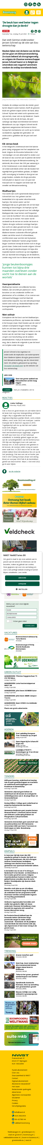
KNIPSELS (9, 851)
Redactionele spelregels (21, 1089)
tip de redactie (14, 471)
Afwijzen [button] (22, 584)
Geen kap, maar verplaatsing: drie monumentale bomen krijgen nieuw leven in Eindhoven (27, 966)
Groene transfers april (24, 955)
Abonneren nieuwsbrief (21, 1084)
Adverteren (16, 1092)
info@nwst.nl (20, 1112)
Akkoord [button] (22, 578)
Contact (15, 1078)
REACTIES (7, 397)
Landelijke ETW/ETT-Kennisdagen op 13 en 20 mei (27, 751)
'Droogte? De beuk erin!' (13, 365)
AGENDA (9, 729)
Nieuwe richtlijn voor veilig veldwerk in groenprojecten (26, 993)
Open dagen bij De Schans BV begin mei (27, 742)
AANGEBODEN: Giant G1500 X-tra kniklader (20, 703)
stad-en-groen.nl (14, 1134)
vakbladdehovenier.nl (12, 1137)
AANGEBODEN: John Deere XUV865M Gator (20, 690)
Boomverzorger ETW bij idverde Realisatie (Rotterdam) (25, 647)
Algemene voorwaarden (21, 1095)
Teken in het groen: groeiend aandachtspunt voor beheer (27, 975)
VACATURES (10, 632)
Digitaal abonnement (20, 1081)
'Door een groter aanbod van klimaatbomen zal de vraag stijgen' (26, 381)
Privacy (15, 1100)
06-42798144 (20, 1119)
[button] (21, 589)
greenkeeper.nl (28, 1132)
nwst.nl (28, 1140)
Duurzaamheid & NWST (21, 1075)
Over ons (15, 1072)
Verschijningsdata (19, 1106)
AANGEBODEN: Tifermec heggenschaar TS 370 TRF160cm (20, 677)
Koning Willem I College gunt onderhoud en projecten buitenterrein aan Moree (21, 804)
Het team (16, 1086)
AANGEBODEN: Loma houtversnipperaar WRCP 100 (19, 684)
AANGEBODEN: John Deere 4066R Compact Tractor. (20, 697)
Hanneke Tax (7, 34)
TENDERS (9, 776)
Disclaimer (16, 1097)
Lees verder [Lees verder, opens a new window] (22, 572)
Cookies (15, 1103)
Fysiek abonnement (19, 1070)
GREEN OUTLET (12, 672)
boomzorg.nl (28, 1134)
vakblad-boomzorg (22, 1123)
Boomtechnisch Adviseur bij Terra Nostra (26, 638)
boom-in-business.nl (30, 1137)
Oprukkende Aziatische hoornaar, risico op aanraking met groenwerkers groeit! (27, 984)
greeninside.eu (18, 1140)
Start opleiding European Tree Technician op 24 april (26, 734)
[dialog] (21, 572)
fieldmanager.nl (14, 1132)
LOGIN (7, 390)
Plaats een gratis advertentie (15, 708)
